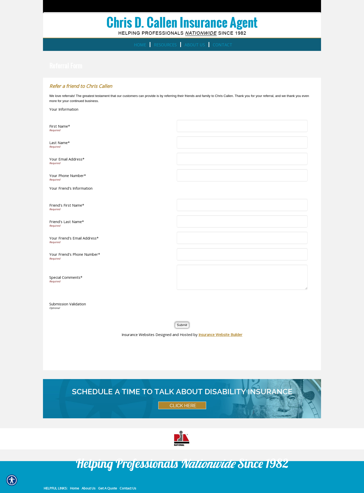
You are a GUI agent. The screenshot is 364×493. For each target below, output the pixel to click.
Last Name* (59, 142)
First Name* (59, 126)
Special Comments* (65, 277)
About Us (89, 488)
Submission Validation (67, 303)
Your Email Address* (66, 159)
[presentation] (216, 304)
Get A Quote (107, 488)
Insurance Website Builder (220, 334)
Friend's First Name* (66, 205)
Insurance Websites (138, 334)
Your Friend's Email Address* (74, 238)
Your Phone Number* (67, 175)
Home (74, 488)
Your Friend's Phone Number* (74, 254)
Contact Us (128, 488)
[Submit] (182, 325)
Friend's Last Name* (66, 221)
